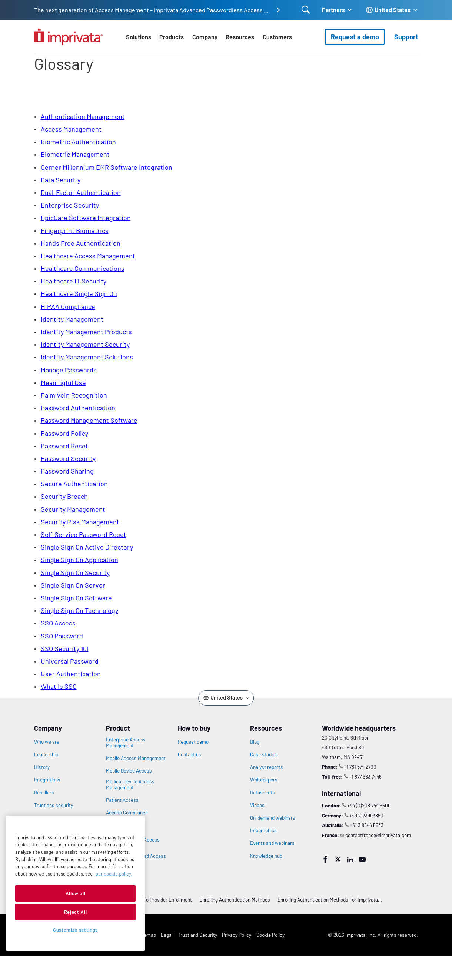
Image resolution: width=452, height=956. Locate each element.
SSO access (58, 623)
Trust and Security (197, 935)
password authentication (78, 408)
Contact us (189, 754)
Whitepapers (263, 780)
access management (71, 129)
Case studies (264, 754)
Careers (42, 818)
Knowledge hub (266, 856)
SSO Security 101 (65, 648)
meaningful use (63, 382)
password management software (89, 420)
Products (171, 36)
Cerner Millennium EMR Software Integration (106, 167)
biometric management (75, 154)
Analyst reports (266, 767)
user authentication (71, 674)
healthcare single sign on (79, 293)
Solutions (138, 36)
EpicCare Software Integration (86, 217)
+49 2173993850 (366, 815)
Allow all (76, 914)
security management (73, 509)
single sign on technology (79, 610)
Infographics (263, 830)
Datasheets (262, 793)
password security (68, 458)
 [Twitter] (338, 859)
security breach (64, 496)
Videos (257, 805)
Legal (167, 935)
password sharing (67, 471)
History (42, 767)
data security (60, 180)
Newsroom (45, 830)
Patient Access (122, 800)
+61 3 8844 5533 (366, 825)
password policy (64, 433)
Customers (277, 36)
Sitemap (147, 935)
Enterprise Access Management (126, 742)
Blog (254, 742)
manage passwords (69, 370)
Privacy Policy (236, 935)
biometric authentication (78, 141)
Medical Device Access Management (130, 784)
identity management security (85, 344)
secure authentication (74, 483)
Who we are (46, 742)
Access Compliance (127, 813)
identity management (72, 319)
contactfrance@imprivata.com (378, 835)
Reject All (75, 933)
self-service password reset (83, 534)
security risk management (80, 522)
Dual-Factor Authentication (81, 192)
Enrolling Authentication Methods (234, 899)
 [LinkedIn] (350, 859)
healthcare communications (82, 268)
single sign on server (73, 585)
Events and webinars (272, 843)
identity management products (86, 332)
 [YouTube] (362, 859)
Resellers (44, 793)
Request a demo (355, 37)
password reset (64, 446)
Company (204, 36)
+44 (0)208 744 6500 (369, 805)
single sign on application (79, 559)
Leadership (46, 754)
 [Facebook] (325, 859)
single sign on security (75, 572)
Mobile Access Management (136, 758)
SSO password (62, 636)
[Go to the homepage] (68, 37)
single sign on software (76, 598)
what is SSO (59, 686)
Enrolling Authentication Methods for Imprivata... (329, 899)
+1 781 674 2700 (360, 766)
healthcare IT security (73, 281)
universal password (70, 661)
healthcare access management (88, 256)
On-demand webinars (272, 818)
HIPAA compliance (68, 306)
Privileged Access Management (125, 826)
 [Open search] (306, 10)
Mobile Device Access (129, 771)
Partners (333, 9)
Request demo (193, 742)
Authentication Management (83, 116)
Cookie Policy (270, 935)
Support (406, 37)
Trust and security (53, 805)
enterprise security (70, 205)
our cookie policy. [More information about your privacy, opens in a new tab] (114, 894)
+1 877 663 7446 (365, 776)
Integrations (47, 780)
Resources (240, 36)
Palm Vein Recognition (74, 395)
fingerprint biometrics (75, 230)
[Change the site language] (392, 10)
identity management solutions (87, 357)
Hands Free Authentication (80, 243)
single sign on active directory (87, 547)
